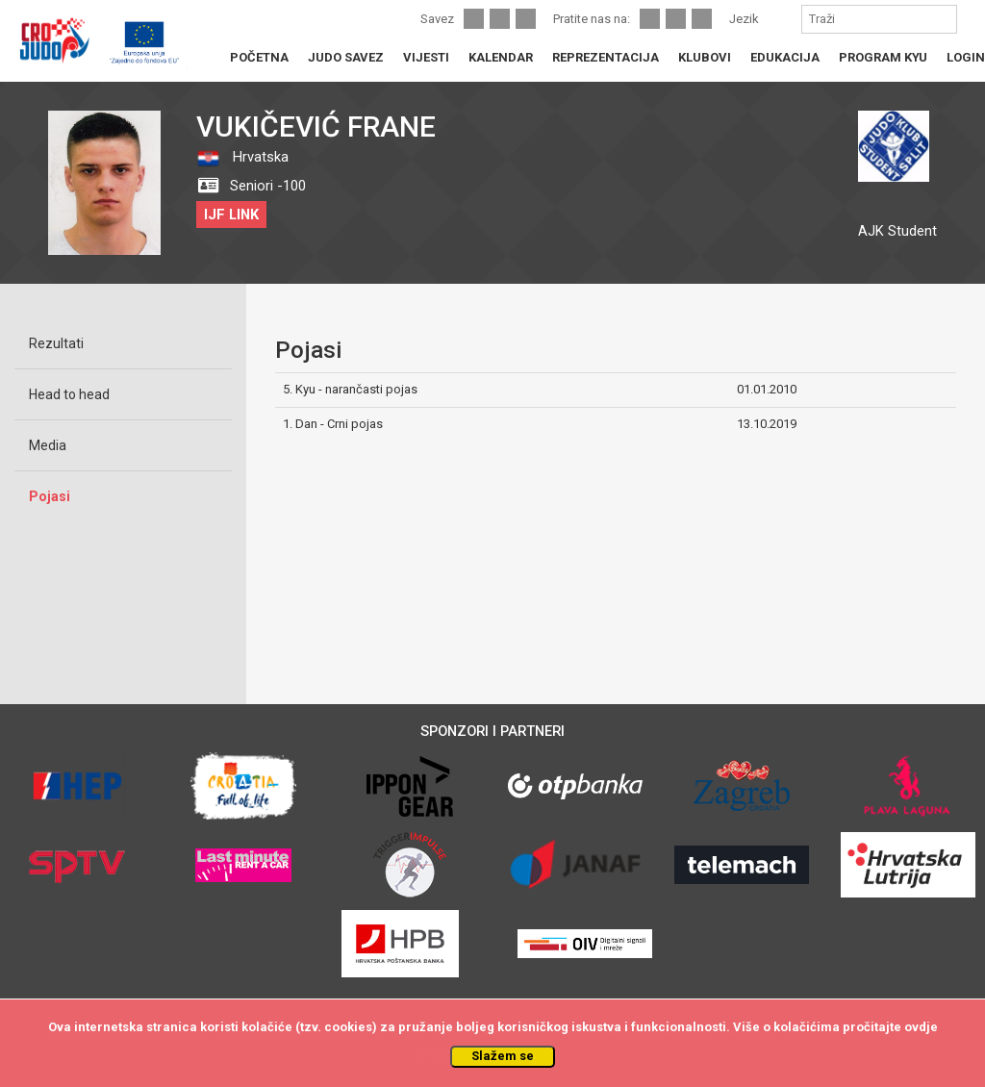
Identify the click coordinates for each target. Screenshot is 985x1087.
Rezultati (56, 343)
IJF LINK (231, 214)
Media (47, 445)
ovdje (921, 1027)
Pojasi (49, 496)
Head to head (69, 394)
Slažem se (502, 1056)
